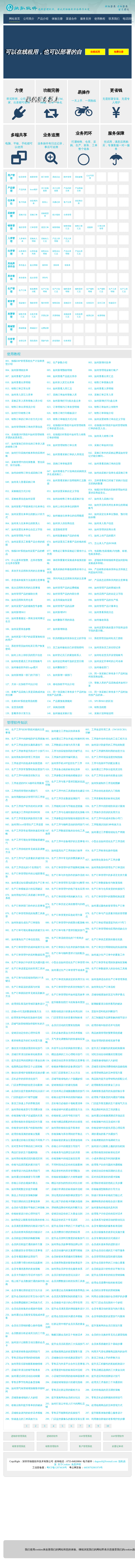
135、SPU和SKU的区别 (100, 701)
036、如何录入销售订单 (100, 436)
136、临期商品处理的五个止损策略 (23, 1066)
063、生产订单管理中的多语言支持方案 (106, 875)
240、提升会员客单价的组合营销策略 (105, 1275)
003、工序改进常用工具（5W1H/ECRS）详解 (106, 731)
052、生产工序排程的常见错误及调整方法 (25, 850)
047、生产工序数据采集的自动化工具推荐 (65, 832)
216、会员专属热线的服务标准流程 (103, 1226)
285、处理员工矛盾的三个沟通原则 (103, 1382)
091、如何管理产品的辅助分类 (21, 594)
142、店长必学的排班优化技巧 (21, 1079)
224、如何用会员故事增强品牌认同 (63, 1244)
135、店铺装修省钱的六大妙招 (101, 1060)
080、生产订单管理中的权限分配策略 (65, 922)
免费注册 (118, 52)
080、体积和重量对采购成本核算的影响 (66, 562)
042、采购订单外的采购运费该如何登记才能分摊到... (108, 454)
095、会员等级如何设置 (59, 600)
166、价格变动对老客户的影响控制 (23, 1128)
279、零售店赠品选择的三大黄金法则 (105, 1370)
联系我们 (114, 18)
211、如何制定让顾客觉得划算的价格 (25, 1220)
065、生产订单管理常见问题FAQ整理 (65, 883)
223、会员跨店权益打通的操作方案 (23, 1244)
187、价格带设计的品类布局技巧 (22, 1171)
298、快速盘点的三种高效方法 (21, 1419)
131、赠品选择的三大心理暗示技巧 (63, 1054)
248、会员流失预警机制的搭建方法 (63, 1296)
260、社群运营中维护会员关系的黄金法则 (65, 1325)
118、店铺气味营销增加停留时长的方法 (25, 1025)
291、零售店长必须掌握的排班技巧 (103, 1397)
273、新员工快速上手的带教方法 (102, 1357)
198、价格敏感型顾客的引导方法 (102, 1189)
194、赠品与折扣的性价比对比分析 (63, 1183)
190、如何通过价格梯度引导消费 (22, 1177)
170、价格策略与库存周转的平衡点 (63, 1134)
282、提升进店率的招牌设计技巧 (102, 1376)
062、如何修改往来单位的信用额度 (65, 515)
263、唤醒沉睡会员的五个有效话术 (63, 1334)
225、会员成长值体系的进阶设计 (102, 1244)
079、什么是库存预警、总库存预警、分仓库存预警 (25, 562)
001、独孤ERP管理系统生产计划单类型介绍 (24, 362)
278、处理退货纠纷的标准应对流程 (63, 1370)
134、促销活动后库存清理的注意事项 (65, 1060)
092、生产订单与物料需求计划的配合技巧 (65, 955)
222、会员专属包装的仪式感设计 (102, 1238)
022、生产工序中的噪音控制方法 (22, 775)
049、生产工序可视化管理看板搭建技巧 (25, 841)
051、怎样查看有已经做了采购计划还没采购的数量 (108, 482)
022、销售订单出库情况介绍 (20, 407)
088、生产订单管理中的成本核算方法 (25, 947)
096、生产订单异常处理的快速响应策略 (106, 962)
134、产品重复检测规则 (59, 701)
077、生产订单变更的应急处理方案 (63, 915)
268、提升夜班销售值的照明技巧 (22, 1351)
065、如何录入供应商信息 (60, 523)
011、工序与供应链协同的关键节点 (63, 751)
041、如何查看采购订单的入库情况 (65, 454)
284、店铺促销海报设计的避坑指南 (63, 1382)
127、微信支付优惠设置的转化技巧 (23, 1048)
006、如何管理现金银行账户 (103, 370)
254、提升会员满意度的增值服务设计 (65, 1308)
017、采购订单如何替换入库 (62, 394)
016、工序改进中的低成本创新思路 (23, 763)
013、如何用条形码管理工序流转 (22, 757)
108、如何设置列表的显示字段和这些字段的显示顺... (108, 629)
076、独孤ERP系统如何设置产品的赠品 (24, 552)
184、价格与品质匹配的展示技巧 (22, 1164)
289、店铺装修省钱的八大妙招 (21, 1397)
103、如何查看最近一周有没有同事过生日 (25, 620)
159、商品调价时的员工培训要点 (102, 1109)
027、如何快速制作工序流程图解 (102, 783)
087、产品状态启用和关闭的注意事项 (108, 580)
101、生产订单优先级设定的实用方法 (65, 979)
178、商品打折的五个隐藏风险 (21, 1152)
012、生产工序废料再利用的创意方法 (105, 751)
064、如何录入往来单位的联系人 (22, 523)
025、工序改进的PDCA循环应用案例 (24, 783)
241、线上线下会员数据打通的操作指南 (25, 1282)
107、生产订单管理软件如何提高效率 (65, 994)
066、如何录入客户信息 (100, 523)
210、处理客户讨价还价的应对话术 (103, 1213)
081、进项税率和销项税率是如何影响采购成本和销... (108, 562)
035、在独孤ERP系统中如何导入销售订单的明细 (66, 436)
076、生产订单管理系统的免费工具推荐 (25, 915)
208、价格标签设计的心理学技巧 (22, 1213)
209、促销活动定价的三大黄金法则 (63, 1213)
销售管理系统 (18, 1446)
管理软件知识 (17, 722)
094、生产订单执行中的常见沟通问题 (25, 962)
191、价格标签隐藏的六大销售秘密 (63, 1177)
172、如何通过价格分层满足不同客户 (25, 1140)
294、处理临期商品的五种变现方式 (103, 1405)
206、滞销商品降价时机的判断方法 (63, 1207)
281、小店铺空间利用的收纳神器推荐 (65, 1376)
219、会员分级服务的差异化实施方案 (105, 1232)
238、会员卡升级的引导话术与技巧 (23, 1275)
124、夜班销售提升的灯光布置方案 (23, 1040)
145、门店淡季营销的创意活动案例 (23, 1085)
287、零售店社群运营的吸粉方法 (62, 1390)
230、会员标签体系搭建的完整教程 (63, 1256)
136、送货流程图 (14, 707)
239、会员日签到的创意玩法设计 (62, 1275)
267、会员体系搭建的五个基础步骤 (103, 1344)
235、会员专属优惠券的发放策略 (22, 1269)
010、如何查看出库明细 (17, 382)
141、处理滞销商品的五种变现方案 (103, 1072)
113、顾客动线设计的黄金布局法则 (63, 1011)
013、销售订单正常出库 (17, 388)
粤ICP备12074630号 (57, 1467)
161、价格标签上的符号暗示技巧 (62, 1115)
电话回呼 (128, 18)
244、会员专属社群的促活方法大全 (23, 1290)
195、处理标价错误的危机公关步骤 (103, 1183)
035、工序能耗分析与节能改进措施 (63, 806)
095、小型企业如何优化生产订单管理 (65, 962)
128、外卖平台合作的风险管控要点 (63, 1048)
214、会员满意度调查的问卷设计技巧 (25, 1226)
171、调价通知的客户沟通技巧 (101, 1134)
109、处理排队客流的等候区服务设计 (25, 1004)
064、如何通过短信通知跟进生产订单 (25, 883)
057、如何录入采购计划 (100, 499)
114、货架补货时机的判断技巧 (101, 1011)
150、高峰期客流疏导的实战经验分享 (105, 1091)
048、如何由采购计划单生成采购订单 (108, 473)
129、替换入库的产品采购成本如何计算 (108, 684)
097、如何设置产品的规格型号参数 (23, 606)
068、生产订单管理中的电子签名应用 (65, 889)
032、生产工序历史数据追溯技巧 (62, 798)
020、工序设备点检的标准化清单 (62, 769)
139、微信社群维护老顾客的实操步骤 (25, 1072)
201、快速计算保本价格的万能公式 (103, 1195)
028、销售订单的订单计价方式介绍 (23, 419)
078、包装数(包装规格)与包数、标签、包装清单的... (108, 552)
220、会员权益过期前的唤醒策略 (22, 1238)
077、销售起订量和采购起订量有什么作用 (66, 552)
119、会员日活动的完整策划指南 (62, 1025)
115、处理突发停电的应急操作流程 (23, 1017)
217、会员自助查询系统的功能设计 (23, 1232)
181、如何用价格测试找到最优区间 (23, 1158)
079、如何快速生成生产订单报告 (22, 922)
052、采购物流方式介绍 (17, 491)
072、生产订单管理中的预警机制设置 (105, 896)
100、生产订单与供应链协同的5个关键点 (24, 979)
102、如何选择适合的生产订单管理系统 (106, 979)
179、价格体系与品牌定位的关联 (62, 1152)
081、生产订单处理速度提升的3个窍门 (105, 922)
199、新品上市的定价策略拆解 (21, 1195)
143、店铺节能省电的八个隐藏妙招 (63, 1079)
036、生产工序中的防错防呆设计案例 (105, 806)
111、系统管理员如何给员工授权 (105, 638)
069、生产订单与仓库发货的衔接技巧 (105, 889)
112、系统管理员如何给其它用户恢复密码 (25, 647)
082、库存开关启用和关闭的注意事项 (25, 571)
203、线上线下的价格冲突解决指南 (63, 1201)
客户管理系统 (85, 1446)
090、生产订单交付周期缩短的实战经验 (106, 947)
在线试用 (95, 52)
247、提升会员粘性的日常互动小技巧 (25, 1296)
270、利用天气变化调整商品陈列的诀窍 (106, 1351)
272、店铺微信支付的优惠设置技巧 (63, 1357)
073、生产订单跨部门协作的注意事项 (25, 905)
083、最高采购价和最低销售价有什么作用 (66, 571)
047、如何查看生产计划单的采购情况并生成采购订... (66, 473)
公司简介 (28, 18)
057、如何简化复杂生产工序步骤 (102, 860)
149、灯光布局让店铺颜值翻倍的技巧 (65, 1091)
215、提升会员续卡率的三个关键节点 (65, 1226)
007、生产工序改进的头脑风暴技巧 (23, 745)
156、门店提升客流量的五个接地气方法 (106, 1103)
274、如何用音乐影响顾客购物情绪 (23, 1364)
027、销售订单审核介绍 (100, 413)
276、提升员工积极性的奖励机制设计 (105, 1364)
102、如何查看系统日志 (100, 612)
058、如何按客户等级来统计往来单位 (25, 506)
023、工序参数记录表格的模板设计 (63, 775)
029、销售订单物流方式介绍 (62, 419)
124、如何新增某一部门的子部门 (22, 675)
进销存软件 (52, 1436)
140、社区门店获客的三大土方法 (62, 1072)
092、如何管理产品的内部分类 (63, 594)
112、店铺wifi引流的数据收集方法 (23, 1011)
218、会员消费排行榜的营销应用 (62, 1232)
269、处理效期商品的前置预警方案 (63, 1351)
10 (108, 1426)
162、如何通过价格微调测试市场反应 (105, 1115)
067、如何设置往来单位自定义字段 (23, 529)
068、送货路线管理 (57, 529)
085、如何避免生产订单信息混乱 (22, 939)
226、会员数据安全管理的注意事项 (23, 1250)
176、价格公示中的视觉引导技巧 (62, 1146)
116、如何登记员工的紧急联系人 (64, 655)
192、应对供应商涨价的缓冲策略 (102, 1177)
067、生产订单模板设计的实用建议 (23, 889)
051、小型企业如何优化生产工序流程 (105, 841)
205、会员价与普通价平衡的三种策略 (25, 1207)
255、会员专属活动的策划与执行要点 (105, 1308)
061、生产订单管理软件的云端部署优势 (25, 875)
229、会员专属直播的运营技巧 (21, 1256)
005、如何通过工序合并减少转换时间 (65, 738)
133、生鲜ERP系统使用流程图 (21, 701)
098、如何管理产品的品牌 (60, 606)
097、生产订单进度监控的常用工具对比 (25, 970)
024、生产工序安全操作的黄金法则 (103, 775)
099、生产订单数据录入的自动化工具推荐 (106, 970)
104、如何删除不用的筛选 (60, 620)
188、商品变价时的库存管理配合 (62, 1171)
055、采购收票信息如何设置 (20, 499)
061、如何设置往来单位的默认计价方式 (25, 516)
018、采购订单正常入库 (100, 394)
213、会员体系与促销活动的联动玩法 (105, 1220)
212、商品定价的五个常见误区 (61, 1220)
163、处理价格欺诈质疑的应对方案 (23, 1122)
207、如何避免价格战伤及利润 (101, 1207)
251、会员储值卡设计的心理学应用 (63, 1302)
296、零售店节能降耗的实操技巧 (62, 1413)
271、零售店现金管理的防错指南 (22, 1357)
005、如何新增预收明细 (59, 370)
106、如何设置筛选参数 (17, 629)
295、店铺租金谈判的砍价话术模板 (23, 1413)
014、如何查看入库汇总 (59, 388)
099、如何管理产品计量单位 (103, 606)
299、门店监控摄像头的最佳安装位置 (65, 1419)
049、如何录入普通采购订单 (20, 482)
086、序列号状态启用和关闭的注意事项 (66, 580)
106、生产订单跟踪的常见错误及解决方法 (25, 994)
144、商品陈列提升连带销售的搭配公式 (106, 1079)
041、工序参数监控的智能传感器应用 (65, 818)
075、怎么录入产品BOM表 (102, 543)
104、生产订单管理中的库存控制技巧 (65, 987)
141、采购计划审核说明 (100, 713)
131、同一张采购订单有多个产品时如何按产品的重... (66, 693)
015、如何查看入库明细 (100, 388)
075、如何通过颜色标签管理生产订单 (105, 905)
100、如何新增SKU (15, 612)
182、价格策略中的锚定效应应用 (62, 1158)
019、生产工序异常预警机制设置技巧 (25, 769)
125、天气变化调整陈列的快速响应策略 (65, 1040)
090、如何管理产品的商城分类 (104, 587)
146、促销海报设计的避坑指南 (61, 1085)
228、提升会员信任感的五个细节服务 (105, 1250)
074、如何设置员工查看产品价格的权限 (66, 543)
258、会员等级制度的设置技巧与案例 (105, 1316)
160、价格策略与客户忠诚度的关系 (23, 1115)
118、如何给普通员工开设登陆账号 (23, 661)
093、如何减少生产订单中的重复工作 (105, 955)
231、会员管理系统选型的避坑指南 (103, 1256)
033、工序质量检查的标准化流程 (102, 798)
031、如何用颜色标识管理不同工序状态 (25, 798)
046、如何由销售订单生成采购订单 (23, 473)
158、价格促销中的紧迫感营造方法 (63, 1109)
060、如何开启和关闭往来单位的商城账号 (108, 506)
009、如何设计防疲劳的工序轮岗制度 (105, 745)
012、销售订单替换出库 (100, 382)
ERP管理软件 (117, 1436)
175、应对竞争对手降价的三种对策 (23, 1146)
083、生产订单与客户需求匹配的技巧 (65, 930)
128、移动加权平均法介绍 (60, 684)
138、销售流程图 (97, 707)
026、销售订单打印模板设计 (62, 413)
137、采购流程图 (56, 707)
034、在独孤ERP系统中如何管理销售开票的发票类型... (24, 436)
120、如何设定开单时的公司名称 (105, 661)
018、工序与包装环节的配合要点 (102, 763)
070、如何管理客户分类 (17, 535)
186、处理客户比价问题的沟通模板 (103, 1164)
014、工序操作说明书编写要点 (61, 757)
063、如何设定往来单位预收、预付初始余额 (108, 516)
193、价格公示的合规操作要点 (21, 1183)
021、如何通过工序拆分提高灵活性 (103, 769)
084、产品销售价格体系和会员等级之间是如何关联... (108, 571)
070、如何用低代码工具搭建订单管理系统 (25, 896)
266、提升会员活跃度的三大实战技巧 (65, 1344)
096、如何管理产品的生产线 (103, 600)
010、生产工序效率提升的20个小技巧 (25, 751)
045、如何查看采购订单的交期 (104, 463)
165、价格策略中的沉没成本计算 (102, 1122)
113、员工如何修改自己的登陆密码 (65, 647)
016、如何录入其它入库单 (19, 394)
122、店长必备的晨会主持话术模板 (63, 1033)
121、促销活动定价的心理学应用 (22, 1033)
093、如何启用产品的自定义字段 (105, 594)
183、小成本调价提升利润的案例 (102, 1158)
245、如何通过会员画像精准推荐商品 (65, 1290)
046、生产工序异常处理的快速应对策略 (25, 832)
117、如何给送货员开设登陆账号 (105, 655)
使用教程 (99, 18)
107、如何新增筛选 (57, 629)
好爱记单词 (117, 1446)
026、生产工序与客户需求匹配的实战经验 (65, 783)
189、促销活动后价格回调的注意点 (103, 1171)
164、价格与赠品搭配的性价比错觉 (63, 1122)
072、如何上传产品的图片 (102, 535)
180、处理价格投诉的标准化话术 (102, 1152)
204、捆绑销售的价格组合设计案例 (103, 1201)
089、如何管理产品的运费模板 (63, 587)
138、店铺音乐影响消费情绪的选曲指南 (106, 1066)
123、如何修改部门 (98, 667)
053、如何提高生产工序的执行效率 (63, 850)
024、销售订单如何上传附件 (103, 407)
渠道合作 (71, 18)
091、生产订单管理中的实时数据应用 (25, 955)
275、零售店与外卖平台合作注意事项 (65, 1364)
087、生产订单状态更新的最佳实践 (103, 939)
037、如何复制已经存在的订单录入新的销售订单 (25, 445)
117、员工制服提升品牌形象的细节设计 (106, 1017)
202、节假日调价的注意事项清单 (22, 1201)
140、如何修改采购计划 (59, 713)
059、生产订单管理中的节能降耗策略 (65, 867)
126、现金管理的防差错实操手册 (102, 1040)
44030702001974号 (93, 1467)
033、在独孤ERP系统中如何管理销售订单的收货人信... (107, 427)
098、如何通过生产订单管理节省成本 (65, 970)
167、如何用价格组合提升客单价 (62, 1128)
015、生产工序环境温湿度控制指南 (103, 757)
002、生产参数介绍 (57, 362)
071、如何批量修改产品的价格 (63, 535)
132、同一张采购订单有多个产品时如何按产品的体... (108, 693)
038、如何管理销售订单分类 (62, 445)
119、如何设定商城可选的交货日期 (65, 661)
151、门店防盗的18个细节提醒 (21, 1097)
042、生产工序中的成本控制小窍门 (103, 818)
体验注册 (57, 18)
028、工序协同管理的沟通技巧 (21, 791)
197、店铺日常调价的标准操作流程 (63, 1189)
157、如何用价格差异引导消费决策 (23, 1109)
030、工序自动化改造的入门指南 (102, 791)
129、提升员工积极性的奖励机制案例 (105, 1048)
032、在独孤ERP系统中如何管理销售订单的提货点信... (66, 427)
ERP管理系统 (85, 1436)
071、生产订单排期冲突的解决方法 (63, 896)
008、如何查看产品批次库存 (62, 376)
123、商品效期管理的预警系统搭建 (103, 1033)
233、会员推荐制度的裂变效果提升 (63, 1262)
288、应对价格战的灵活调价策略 (102, 1390)
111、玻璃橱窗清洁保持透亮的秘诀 (103, 1004)
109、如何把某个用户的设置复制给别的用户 (25, 638)
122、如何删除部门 (57, 667)
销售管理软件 (52, 1446)
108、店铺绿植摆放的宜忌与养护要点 (105, 994)
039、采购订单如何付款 (100, 445)
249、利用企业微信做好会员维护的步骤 (106, 1296)
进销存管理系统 (19, 1436)
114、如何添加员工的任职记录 (104, 647)
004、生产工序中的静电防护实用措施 (25, 738)
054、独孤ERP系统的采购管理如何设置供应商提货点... (107, 491)
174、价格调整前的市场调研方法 (102, 1140)
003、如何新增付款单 (99, 362)
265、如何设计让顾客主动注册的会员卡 (25, 1344)
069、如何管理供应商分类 (102, 529)
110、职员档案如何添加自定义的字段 (66, 638)
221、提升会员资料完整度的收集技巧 (65, 1238)
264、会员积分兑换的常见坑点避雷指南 (106, 1334)
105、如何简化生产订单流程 (100, 987)
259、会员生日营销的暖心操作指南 (23, 1325)
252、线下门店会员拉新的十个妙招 (103, 1302)
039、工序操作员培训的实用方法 (102, 812)
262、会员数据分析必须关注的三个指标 (25, 1335)
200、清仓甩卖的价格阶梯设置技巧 (63, 1195)
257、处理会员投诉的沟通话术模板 (63, 1316)
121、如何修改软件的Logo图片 (21, 667)
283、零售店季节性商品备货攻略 (22, 1382)
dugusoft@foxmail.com (106, 1461)
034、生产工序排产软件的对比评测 (23, 806)
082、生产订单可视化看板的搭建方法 (25, 930)
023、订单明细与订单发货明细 (63, 407)
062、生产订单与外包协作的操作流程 (65, 875)
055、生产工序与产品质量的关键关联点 (25, 860)
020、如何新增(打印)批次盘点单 (64, 401)
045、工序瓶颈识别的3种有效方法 (103, 824)
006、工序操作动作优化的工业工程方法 (106, 738)
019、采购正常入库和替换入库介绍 (23, 401)
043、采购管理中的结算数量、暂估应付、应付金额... (25, 463)
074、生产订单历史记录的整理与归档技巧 (65, 906)
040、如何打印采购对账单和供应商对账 (25, 454)
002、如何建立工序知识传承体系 (62, 731)
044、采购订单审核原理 (59, 463)
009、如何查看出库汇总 (100, 376)
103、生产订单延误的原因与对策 (22, 987)
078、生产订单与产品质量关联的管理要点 (106, 915)
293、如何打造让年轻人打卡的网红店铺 (65, 1405)
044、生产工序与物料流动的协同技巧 (65, 824)
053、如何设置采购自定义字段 (63, 491)
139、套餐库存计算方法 (17, 713)
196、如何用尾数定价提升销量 (21, 1189)
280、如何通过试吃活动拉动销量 (22, 1376)
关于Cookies (64, 1464)
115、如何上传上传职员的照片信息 (23, 655)
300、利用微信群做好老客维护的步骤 (105, 1419)
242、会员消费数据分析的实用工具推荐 (65, 1282)
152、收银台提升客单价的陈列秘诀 (63, 1097)
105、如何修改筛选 (98, 620)
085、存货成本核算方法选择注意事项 (25, 580)
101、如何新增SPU (57, 612)
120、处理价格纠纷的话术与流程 (102, 1025)
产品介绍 (42, 18)
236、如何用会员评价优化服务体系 (63, 1269)
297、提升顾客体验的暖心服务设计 (103, 1413)
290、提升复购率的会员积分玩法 (62, 1397)
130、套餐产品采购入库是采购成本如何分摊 (25, 693)
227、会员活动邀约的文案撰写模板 (63, 1250)
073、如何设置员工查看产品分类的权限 (25, 543)
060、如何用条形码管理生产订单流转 (105, 867)
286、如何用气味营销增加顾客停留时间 (25, 1390)
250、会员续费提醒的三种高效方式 (23, 1302)
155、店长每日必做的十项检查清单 (63, 1103)
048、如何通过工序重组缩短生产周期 (105, 832)
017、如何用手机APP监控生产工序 (63, 763)
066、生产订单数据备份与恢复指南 (103, 883)
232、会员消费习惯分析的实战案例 (23, 1262)
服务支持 (85, 18)
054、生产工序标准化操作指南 (101, 850)
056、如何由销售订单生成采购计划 (65, 499)
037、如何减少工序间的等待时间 (22, 812)
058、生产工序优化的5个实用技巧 (23, 867)
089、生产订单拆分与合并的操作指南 (65, 947)
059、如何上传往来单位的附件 (63, 506)
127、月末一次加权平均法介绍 (21, 684)
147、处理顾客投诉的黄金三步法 (102, 1085)
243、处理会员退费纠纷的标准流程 (103, 1282)
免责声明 (76, 1464)
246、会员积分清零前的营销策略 (102, 1290)
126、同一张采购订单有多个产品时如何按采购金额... (108, 675)
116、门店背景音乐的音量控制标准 (63, 1017)
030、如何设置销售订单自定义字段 (106, 419)
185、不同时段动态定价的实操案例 (63, 1164)
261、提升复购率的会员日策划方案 (103, 1325)
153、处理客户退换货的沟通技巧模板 (105, 1097)
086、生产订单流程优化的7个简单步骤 (64, 939)
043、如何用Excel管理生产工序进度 (24, 824)
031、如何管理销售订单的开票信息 (23, 427)
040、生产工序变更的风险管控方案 (23, 818)
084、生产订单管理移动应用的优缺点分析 (106, 930)
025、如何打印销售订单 (17, 413)
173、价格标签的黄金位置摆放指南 (63, 1140)
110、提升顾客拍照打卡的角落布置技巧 (65, 1004)
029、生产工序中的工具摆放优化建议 (65, 791)
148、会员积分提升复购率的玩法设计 (25, 1091)
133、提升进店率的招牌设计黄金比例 (25, 1060)
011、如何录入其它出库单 (60, 382)
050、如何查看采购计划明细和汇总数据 (66, 482)
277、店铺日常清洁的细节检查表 (22, 1370)
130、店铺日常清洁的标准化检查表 (23, 1054)
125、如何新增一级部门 (59, 675)
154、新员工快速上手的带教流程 (22, 1103)
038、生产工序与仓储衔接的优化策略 (65, 812)
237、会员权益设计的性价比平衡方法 (105, 1269)
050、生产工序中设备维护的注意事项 (65, 841)
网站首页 (14, 18)
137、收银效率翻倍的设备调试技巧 (63, 1066)
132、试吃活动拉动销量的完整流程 (103, 1054)
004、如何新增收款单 (16, 370)
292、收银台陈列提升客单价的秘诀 (23, 1405)
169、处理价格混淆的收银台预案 (22, 1134)
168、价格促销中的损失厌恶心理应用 (105, 1128)
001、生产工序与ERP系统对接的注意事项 (24, 731)
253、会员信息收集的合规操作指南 (23, 1308)
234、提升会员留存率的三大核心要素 (105, 1262)
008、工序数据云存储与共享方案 (62, 745)
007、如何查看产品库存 (17, 376)
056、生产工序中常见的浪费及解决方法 (65, 860)
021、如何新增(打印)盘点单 (102, 401)
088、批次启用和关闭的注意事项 (22, 587)
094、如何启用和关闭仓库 (19, 600)
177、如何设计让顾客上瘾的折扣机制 (105, 1146)
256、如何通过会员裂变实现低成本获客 (25, 1316)
